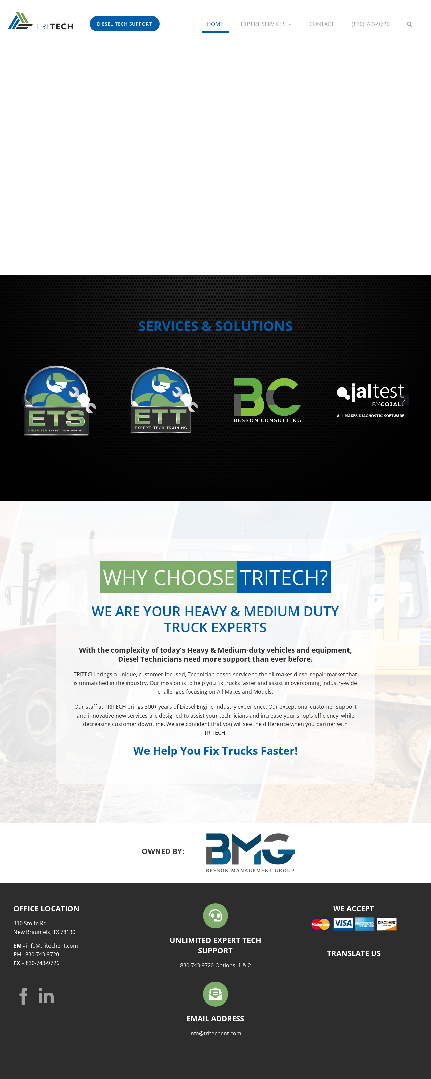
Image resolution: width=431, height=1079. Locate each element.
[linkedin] (46, 996)
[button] (410, 25)
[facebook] (23, 996)
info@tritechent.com (215, 1033)
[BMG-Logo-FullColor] (250, 835)
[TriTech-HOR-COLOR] (40, 13)
